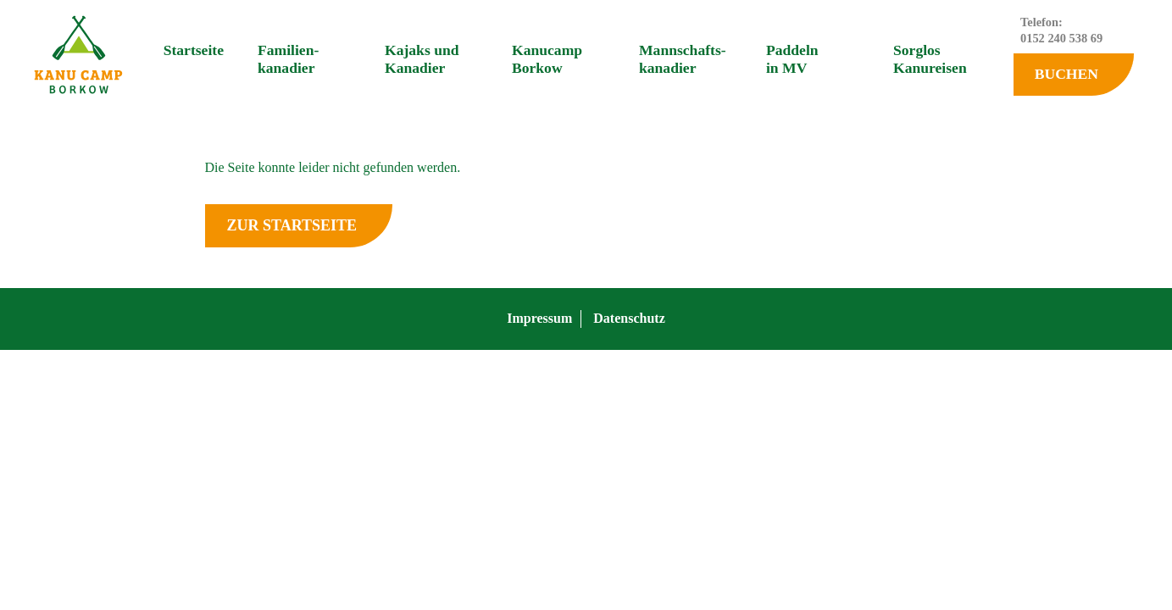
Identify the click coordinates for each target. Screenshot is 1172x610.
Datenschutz (628, 318)
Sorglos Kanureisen (930, 59)
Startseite (194, 50)
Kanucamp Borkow (547, 59)
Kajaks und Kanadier (422, 59)
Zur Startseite (291, 225)
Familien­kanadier (288, 59)
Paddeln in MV (792, 59)
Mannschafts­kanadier (682, 59)
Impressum (539, 318)
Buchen (1066, 73)
